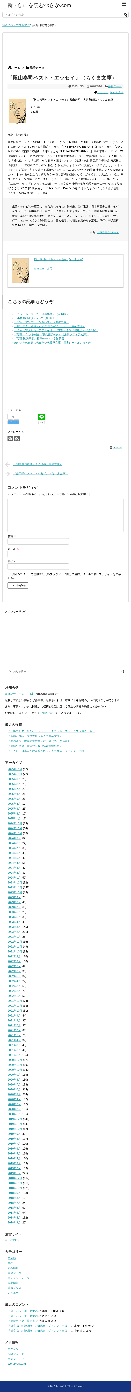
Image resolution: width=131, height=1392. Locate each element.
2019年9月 (14, 1133)
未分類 (12, 1258)
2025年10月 (15, 774)
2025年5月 (14, 798)
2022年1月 (14, 995)
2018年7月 (14, 1202)
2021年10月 (15, 1010)
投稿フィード (16, 1354)
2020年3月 (14, 1104)
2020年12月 (15, 1059)
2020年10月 (15, 1069)
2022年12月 (15, 941)
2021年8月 (14, 1020)
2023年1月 (14, 936)
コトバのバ (12, 1239)
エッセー (102, 92)
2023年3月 (14, 926)
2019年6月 (14, 1148)
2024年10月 (15, 833)
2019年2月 (14, 1168)
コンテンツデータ (19, 1277)
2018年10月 (15, 1188)
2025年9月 (14, 779)
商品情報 (13, 1282)
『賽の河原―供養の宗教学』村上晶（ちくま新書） (39, 741)
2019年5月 (14, 1153)
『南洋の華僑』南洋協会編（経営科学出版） (35, 746)
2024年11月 (15, 828)
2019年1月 (14, 1173)
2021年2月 (14, 1050)
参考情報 (13, 1268)
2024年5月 (14, 857)
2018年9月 (14, 1193)
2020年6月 (14, 1089)
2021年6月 (14, 1030)
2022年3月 (14, 986)
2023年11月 (15, 887)
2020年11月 (15, 1064)
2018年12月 (15, 1178)
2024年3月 (14, 867)
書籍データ (115, 86)
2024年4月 (14, 862)
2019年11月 (15, 1124)
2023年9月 (14, 897)
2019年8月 (14, 1138)
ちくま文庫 (116, 92)
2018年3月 (14, 1222)
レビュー (13, 1292)
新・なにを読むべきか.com (39, 5)
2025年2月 (14, 813)
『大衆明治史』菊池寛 (21, 1320)
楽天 (49, 268)
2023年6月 (14, 912)
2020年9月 (14, 1074)
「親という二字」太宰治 (23, 1311)
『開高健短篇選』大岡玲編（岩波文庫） (33, 464)
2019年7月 (14, 1143)
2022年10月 (15, 951)
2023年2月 (14, 931)
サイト (12, 561)
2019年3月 (14, 1163)
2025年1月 (14, 818)
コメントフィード (19, 1359)
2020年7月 (14, 1084)
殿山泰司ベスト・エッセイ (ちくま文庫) (58, 259)
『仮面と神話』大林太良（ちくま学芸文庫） (35, 736)
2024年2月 (14, 872)
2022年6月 (14, 971)
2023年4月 (14, 922)
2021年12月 (15, 1000)
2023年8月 (14, 902)
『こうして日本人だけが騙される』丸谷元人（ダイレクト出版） (47, 750)
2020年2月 (14, 1109)
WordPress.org (17, 1363)
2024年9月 (14, 838)
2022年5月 (14, 976)
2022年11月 (15, 946)
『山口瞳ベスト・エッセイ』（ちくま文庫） (36, 474)
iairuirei (117, 447)
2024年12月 (15, 823)
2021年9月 (14, 1015)
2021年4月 (14, 1040)
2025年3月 (14, 808)
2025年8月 (14, 784)
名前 (12, 536)
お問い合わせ (48, 713)
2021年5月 (14, 1035)
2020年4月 (14, 1099)
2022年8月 (14, 961)
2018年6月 (14, 1207)
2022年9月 (14, 956)
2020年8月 (14, 1079)
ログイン (13, 1349)
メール (13, 548)
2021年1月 (14, 1055)
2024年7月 (14, 848)
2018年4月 (14, 1217)
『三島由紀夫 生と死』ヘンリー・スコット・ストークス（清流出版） (51, 731)
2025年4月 (14, 803)
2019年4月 (14, 1158)
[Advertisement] (65, 50)
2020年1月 (14, 1114)
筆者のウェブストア (16, 25)
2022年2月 (14, 991)
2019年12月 (15, 1119)
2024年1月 (14, 877)
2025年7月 (14, 788)
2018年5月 (14, 1212)
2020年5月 (14, 1094)
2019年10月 (15, 1128)
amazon (39, 268)
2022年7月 (14, 966)
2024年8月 (14, 843)
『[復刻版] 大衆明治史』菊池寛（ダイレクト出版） (39, 1325)
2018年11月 (15, 1183)
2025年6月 (14, 793)
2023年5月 (14, 917)
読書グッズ (14, 1287)
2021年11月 (15, 1005)
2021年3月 (14, 1045)
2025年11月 (15, 769)
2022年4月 (14, 981)
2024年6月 (14, 853)
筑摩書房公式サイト (108, 232)
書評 (10, 1263)
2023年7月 (14, 907)
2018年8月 (14, 1197)
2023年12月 (15, 882)
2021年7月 (14, 1025)
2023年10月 (15, 892)
